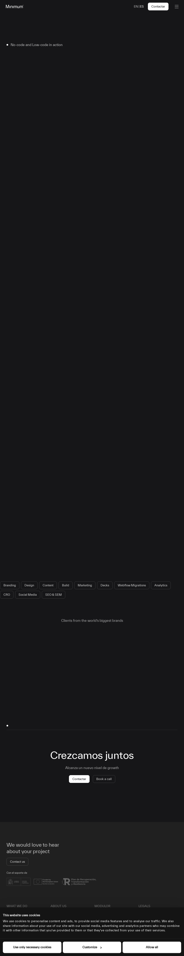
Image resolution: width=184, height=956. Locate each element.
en (136, 6)
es (142, 6)
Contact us (17, 861)
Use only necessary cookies (32, 947)
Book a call (104, 779)
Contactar (158, 6)
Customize (92, 947)
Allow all (152, 947)
